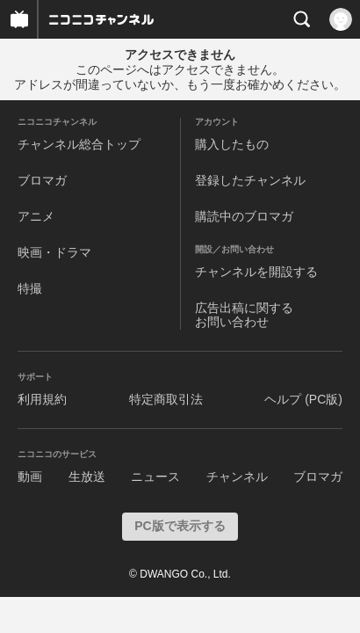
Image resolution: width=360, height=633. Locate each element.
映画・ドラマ (54, 252)
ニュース (155, 476)
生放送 (86, 476)
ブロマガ (42, 180)
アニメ (36, 216)
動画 (30, 476)
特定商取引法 (166, 399)
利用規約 (42, 399)
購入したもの (232, 144)
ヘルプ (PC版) (303, 399)
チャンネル (237, 476)
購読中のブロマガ (244, 216)
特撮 (30, 288)
